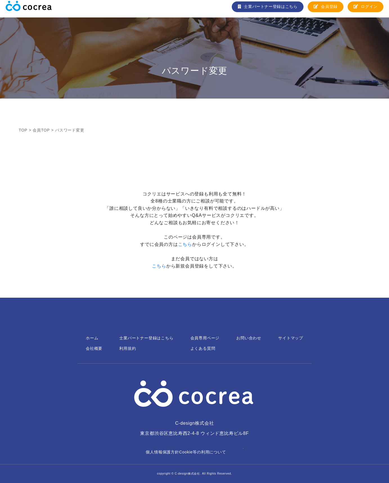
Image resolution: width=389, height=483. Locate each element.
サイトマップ (290, 338)
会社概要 (94, 348)
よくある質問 (202, 348)
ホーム (92, 338)
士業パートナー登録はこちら (267, 8)
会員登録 (325, 8)
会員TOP (41, 130)
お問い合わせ (248, 338)
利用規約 (127, 348)
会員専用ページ (205, 338)
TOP (23, 130)
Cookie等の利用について (202, 452)
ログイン (365, 8)
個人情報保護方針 (162, 452)
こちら (185, 244)
